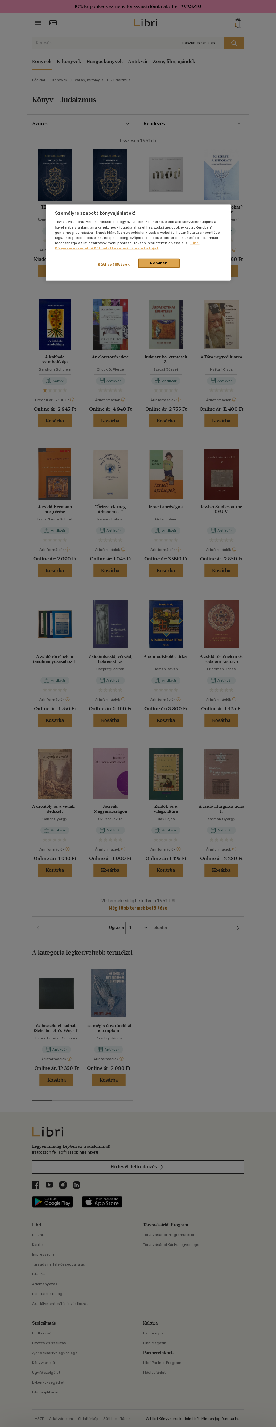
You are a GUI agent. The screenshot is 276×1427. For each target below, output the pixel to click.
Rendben (158, 263)
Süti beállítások (114, 264)
